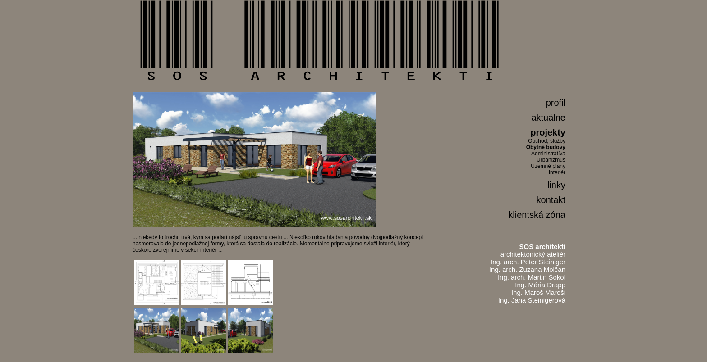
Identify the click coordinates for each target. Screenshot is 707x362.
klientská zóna (536, 215)
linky (556, 185)
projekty (547, 132)
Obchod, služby (546, 141)
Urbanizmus (551, 160)
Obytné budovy (545, 147)
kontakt (551, 200)
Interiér (557, 172)
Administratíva (548, 153)
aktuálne (548, 117)
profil (555, 103)
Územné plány (548, 166)
